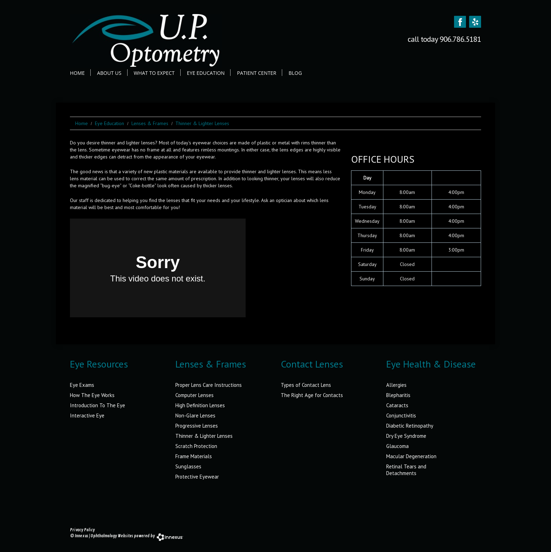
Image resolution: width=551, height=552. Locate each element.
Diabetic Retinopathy (409, 425)
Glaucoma (397, 446)
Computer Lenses (194, 395)
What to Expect (154, 73)
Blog (295, 73)
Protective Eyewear (197, 476)
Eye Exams (82, 385)
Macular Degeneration (411, 456)
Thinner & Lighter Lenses (204, 436)
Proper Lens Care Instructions (208, 385)
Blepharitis (398, 395)
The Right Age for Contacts (312, 395)
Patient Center (256, 73)
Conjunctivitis (401, 415)
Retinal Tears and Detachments (406, 469)
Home (77, 73)
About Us (109, 73)
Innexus (81, 536)
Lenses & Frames (149, 123)
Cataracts (397, 405)
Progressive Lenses (196, 425)
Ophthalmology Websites (112, 536)
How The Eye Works (92, 395)
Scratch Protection (196, 446)
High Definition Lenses (200, 405)
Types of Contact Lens (306, 385)
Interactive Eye (87, 415)
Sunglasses (188, 466)
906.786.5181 (460, 39)
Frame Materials (193, 456)
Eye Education (206, 73)
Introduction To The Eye (97, 405)
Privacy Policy (82, 530)
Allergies (396, 385)
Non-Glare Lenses (195, 415)
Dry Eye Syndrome (406, 436)
